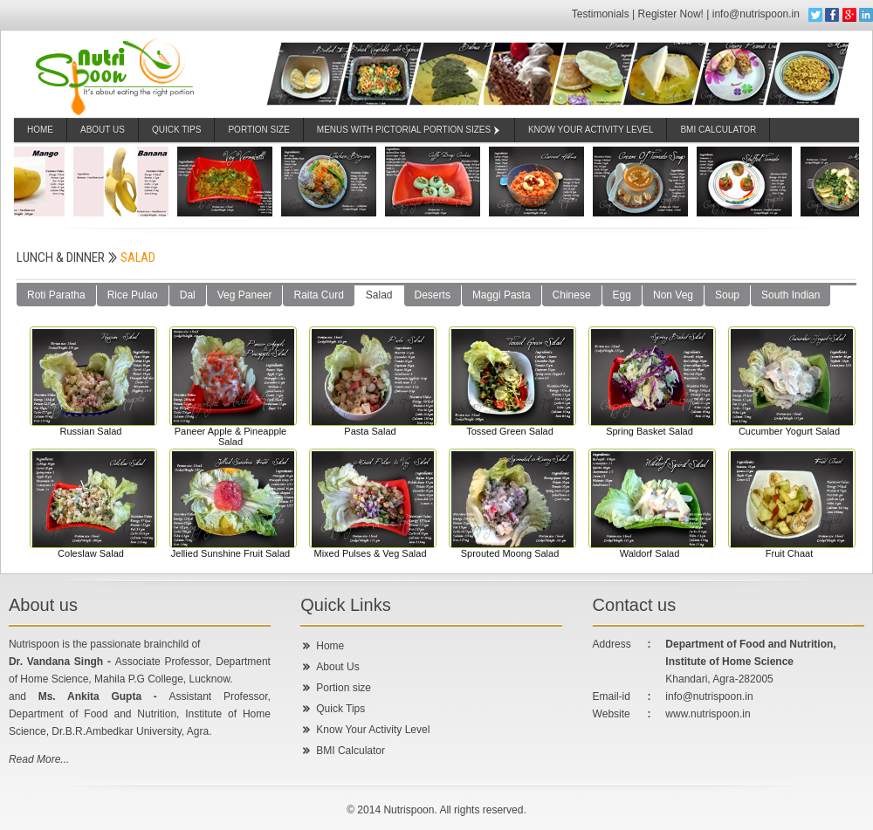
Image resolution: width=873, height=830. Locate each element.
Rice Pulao (132, 295)
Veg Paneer (244, 295)
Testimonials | (605, 14)
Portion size (343, 688)
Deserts (432, 295)
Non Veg (673, 295)
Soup (727, 295)
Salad (379, 295)
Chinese (572, 295)
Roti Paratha (56, 295)
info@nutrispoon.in (757, 14)
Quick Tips (177, 129)
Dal (188, 295)
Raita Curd (318, 295)
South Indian (790, 295)
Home (40, 129)
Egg (622, 295)
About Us (102, 129)
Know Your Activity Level (373, 730)
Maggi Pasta (501, 295)
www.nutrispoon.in (707, 714)
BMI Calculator (350, 750)
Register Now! (671, 14)
